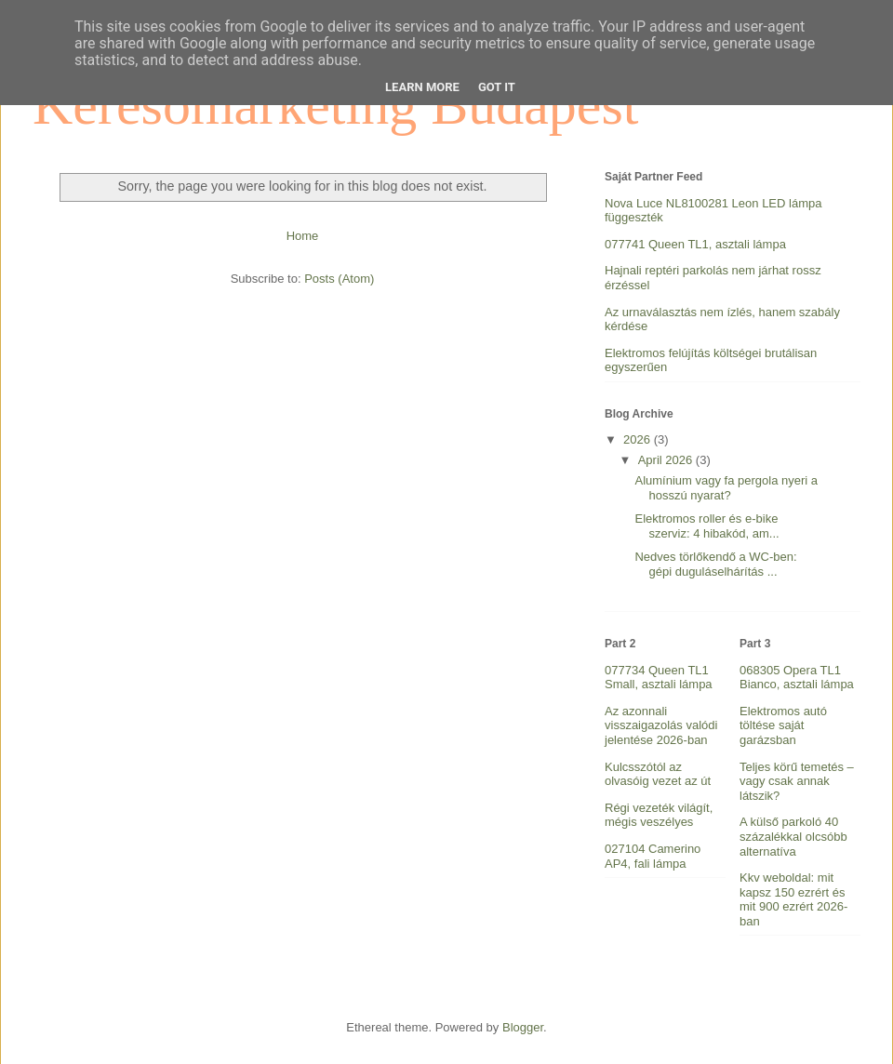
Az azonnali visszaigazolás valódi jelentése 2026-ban (661, 725)
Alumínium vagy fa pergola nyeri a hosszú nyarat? (726, 487)
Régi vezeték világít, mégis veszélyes (659, 815)
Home (303, 236)
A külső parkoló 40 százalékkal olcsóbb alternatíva (793, 836)
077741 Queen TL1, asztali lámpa (695, 244)
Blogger (522, 1027)
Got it (496, 87)
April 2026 (667, 460)
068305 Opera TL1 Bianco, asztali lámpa (797, 677)
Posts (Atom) (339, 279)
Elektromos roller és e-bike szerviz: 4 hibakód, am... (706, 526)
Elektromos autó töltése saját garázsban (783, 725)
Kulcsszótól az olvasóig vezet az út (658, 774)
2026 (638, 439)
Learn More (422, 87)
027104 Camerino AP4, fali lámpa (652, 856)
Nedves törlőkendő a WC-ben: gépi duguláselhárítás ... (715, 564)
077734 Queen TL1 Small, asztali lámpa (659, 677)
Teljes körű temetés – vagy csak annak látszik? (797, 781)
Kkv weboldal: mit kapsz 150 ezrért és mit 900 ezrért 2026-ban (793, 899)
